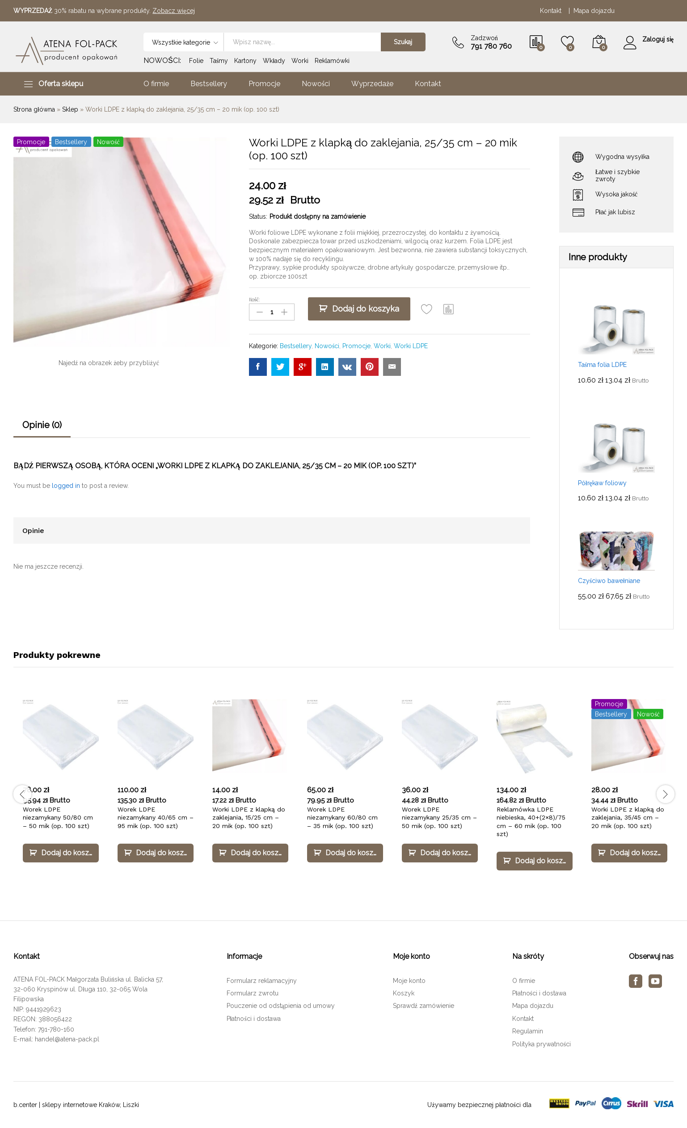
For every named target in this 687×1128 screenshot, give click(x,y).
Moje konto (409, 980)
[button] (448, 308)
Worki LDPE (411, 346)
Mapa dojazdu (594, 10)
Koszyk (403, 993)
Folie (196, 60)
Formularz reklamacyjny (262, 980)
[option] (60, 789)
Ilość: (254, 299)
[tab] (42, 428)
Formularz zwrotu (252, 993)
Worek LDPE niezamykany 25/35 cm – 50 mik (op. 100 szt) (439, 817)
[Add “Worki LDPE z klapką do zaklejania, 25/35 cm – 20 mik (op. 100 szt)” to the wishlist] (426, 308)
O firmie (156, 83)
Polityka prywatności (541, 1044)
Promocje (264, 83)
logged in (66, 485)
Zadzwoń (484, 38)
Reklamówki (332, 60)
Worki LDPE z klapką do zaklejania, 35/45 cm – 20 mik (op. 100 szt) (627, 817)
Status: (258, 216)
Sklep (70, 109)
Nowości (316, 83)
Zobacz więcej (173, 10)
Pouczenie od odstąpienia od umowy (281, 1005)
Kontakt (552, 10)
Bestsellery (208, 83)
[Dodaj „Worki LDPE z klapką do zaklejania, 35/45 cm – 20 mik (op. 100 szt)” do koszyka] (629, 853)
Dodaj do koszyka (365, 308)
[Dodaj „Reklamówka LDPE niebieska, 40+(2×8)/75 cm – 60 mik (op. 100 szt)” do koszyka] (535, 861)
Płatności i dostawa (254, 1018)
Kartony (245, 60)
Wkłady (274, 60)
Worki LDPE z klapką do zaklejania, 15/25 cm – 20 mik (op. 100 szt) (248, 817)
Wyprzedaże (372, 83)
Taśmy (219, 60)
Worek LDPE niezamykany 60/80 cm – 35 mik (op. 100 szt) (342, 817)
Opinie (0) (42, 424)
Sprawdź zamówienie (423, 1005)
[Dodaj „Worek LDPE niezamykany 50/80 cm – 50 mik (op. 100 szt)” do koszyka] (61, 853)
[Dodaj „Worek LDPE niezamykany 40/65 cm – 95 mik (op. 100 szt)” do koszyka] (156, 853)
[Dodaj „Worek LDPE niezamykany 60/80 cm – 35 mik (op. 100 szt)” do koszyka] (345, 853)
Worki (299, 60)
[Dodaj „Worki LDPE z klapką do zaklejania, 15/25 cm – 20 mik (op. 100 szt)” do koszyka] (250, 853)
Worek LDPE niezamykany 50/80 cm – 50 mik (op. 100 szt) (58, 817)
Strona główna (34, 109)
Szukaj (403, 42)
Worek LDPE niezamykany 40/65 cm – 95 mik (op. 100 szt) (156, 817)
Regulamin (527, 1031)
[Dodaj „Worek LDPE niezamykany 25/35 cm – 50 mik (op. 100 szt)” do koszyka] (440, 853)
